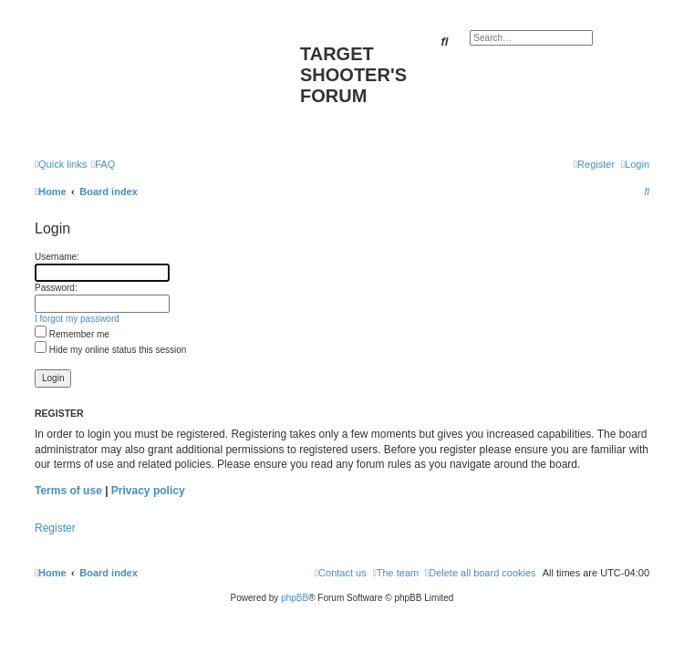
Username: (57, 257)
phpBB (294, 598)
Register (55, 528)
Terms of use (68, 490)
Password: (56, 288)
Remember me (72, 334)
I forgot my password (77, 319)
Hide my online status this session (110, 350)
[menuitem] (103, 164)
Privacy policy (148, 490)
